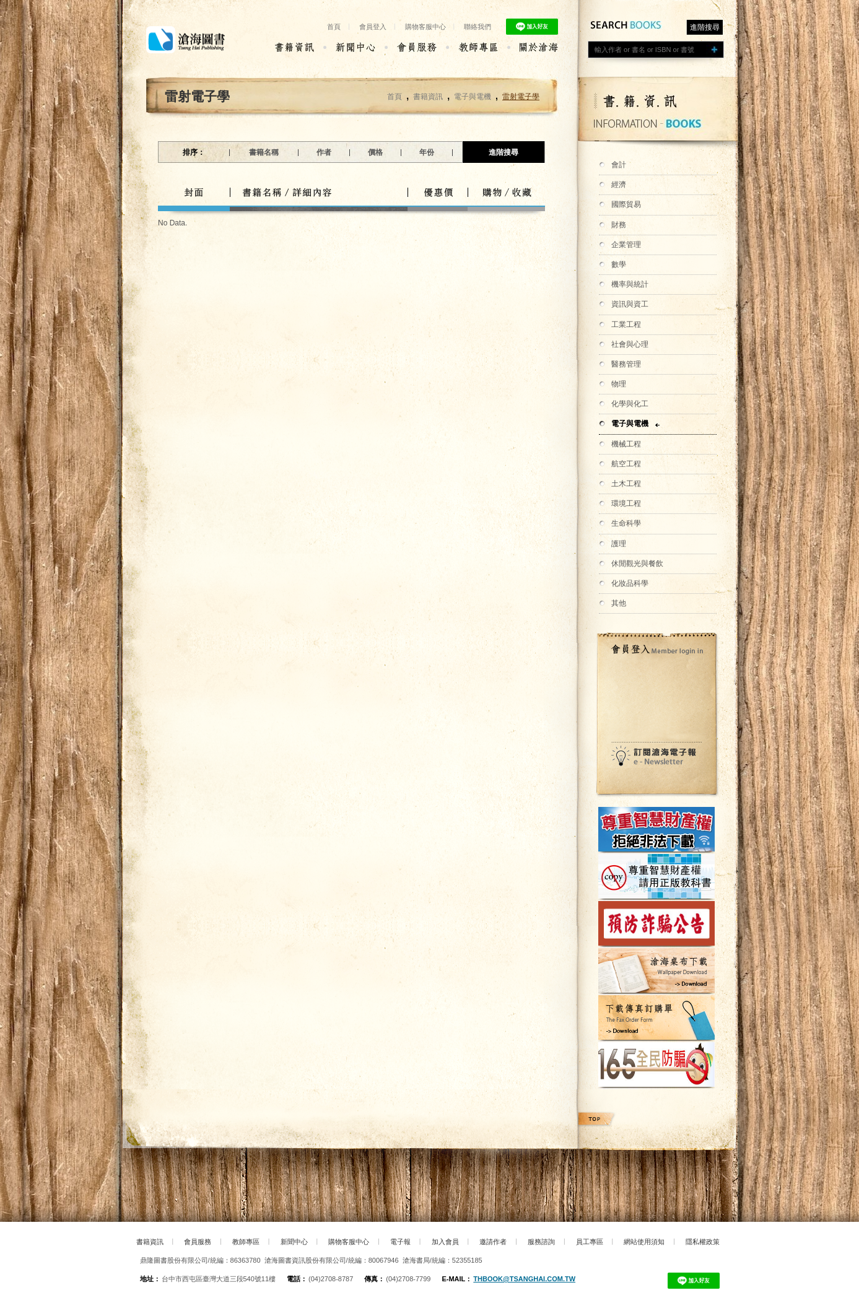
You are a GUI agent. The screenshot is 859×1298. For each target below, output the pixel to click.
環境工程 (626, 503)
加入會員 (445, 1241)
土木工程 (626, 483)
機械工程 (626, 444)
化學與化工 (629, 403)
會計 (618, 164)
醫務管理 (626, 364)
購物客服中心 (425, 26)
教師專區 (245, 1241)
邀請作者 (493, 1241)
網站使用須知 (644, 1241)
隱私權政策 (703, 1241)
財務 (618, 224)
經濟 (618, 184)
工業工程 (626, 324)
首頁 (334, 26)
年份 (426, 152)
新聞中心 (294, 1241)
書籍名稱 (264, 152)
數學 (618, 264)
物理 (618, 384)
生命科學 (626, 523)
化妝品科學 (629, 583)
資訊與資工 (629, 304)
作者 (323, 152)
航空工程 (626, 464)
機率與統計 (629, 284)
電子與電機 (629, 423)
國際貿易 (626, 204)
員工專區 (589, 1241)
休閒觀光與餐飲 (637, 563)
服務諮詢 (541, 1241)
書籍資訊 (428, 96)
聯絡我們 (477, 26)
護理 (618, 543)
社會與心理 (629, 344)
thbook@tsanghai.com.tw (524, 1279)
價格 (375, 152)
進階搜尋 (705, 27)
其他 (618, 603)
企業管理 (626, 244)
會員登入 (372, 26)
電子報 (400, 1241)
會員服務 (197, 1241)
